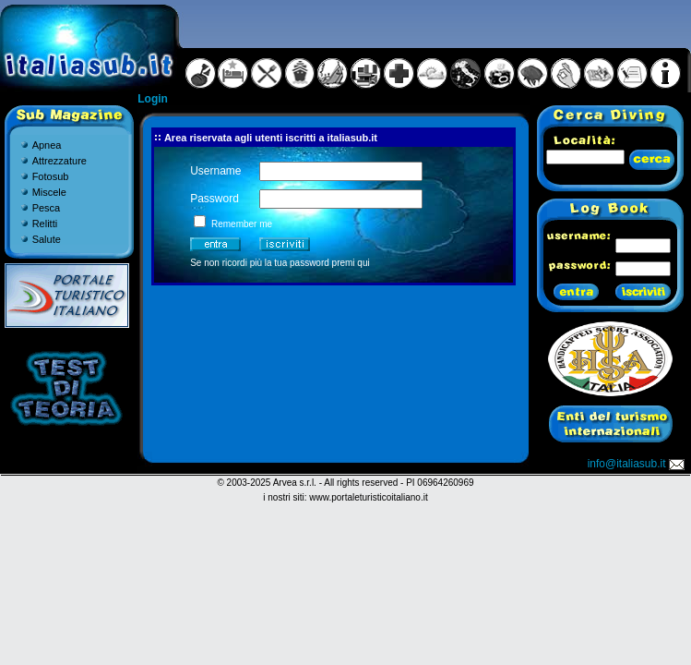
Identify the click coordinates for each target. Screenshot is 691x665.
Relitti (45, 223)
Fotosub (50, 176)
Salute (46, 239)
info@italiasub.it (637, 463)
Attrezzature (59, 160)
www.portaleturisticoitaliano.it (368, 497)
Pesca (46, 207)
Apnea (47, 145)
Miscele (49, 192)
